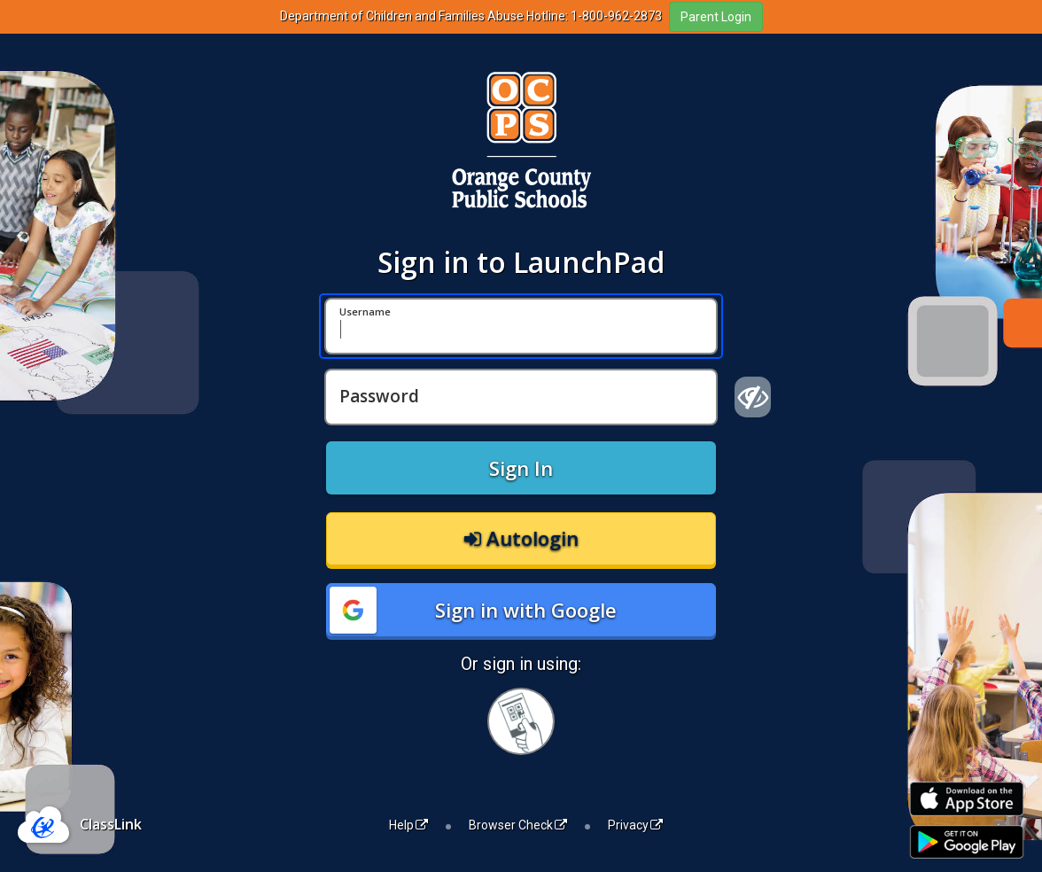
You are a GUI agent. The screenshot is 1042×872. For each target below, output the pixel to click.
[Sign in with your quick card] (521, 721)
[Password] (521, 397)
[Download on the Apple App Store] (966, 799)
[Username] (521, 326)
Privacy (635, 825)
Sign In (521, 468)
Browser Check (518, 825)
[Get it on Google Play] (966, 842)
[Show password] (753, 397)
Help (408, 825)
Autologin (521, 538)
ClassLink (111, 824)
